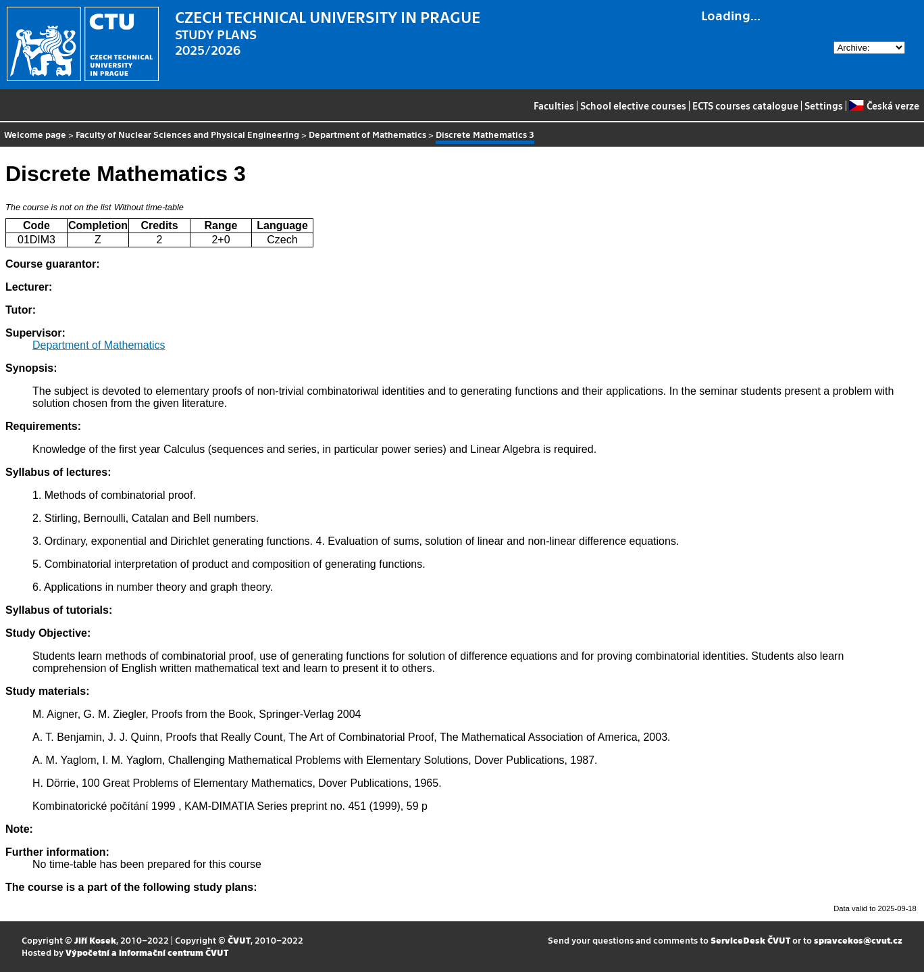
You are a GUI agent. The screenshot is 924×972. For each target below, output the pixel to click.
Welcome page (35, 134)
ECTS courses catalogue (745, 105)
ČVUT (239, 940)
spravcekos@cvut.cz (858, 940)
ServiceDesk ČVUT (750, 940)
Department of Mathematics (367, 134)
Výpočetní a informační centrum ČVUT (147, 952)
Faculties (554, 105)
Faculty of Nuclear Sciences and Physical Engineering (187, 134)
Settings (823, 105)
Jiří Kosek (95, 940)
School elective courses (633, 105)
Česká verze (884, 105)
